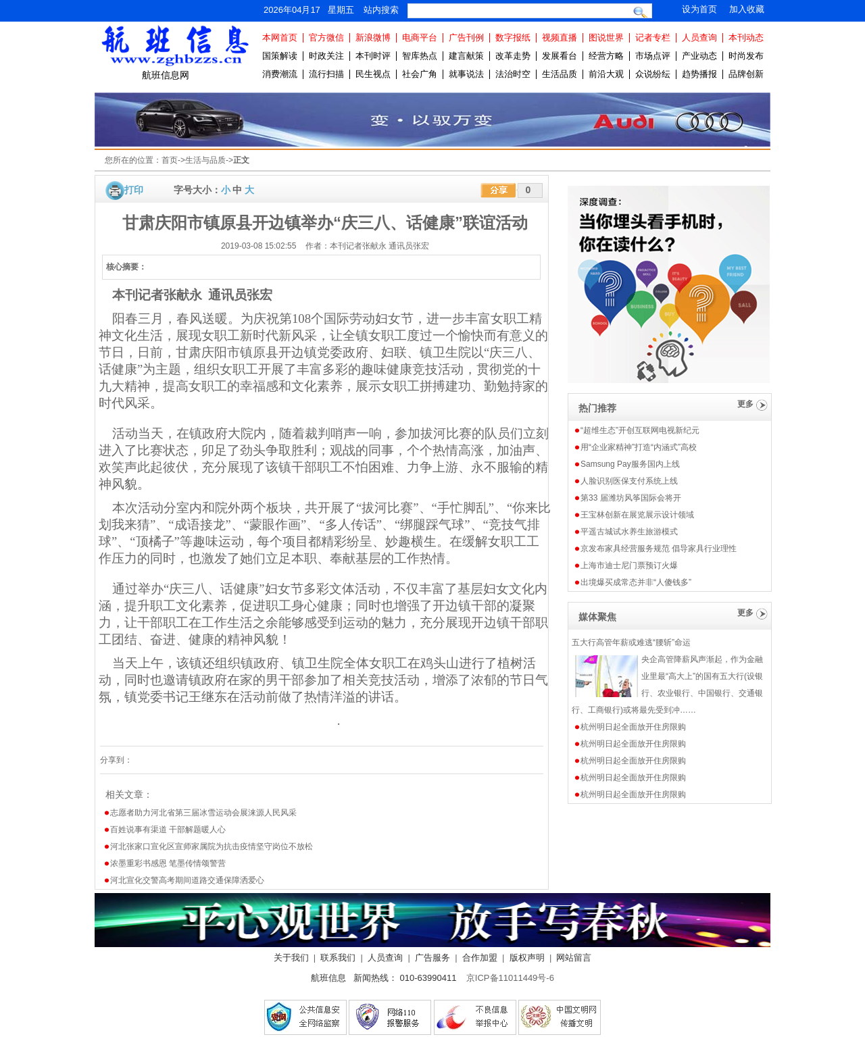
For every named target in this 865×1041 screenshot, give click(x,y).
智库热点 (419, 56)
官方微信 (326, 37)
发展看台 (559, 56)
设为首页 (699, 9)
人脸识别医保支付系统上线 (629, 481)
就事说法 (466, 74)
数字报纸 (512, 37)
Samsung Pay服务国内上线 (630, 464)
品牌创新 (746, 74)
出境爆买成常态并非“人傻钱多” (635, 582)
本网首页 (279, 37)
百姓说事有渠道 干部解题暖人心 (168, 829)
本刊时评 (373, 56)
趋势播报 (699, 74)
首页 (170, 160)
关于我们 (291, 958)
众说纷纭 (652, 74)
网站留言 (573, 958)
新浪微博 (373, 37)
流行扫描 (326, 74)
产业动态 (699, 56)
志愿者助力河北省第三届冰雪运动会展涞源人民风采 (203, 812)
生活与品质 (205, 160)
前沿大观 (606, 74)
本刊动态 (746, 37)
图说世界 (606, 37)
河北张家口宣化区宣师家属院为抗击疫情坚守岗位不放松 (211, 846)
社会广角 (419, 74)
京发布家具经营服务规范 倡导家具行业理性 (658, 548)
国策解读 (279, 56)
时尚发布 (746, 56)
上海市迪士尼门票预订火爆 (629, 565)
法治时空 (512, 74)
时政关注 (326, 56)
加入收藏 (746, 9)
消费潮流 (279, 74)
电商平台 (419, 37)
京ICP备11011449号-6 (510, 978)
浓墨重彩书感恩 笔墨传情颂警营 (168, 863)
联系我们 (337, 958)
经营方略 (606, 56)
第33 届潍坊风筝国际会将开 (630, 498)
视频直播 (559, 37)
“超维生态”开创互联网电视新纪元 (639, 430)
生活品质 (559, 74)
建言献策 (466, 56)
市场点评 (652, 56)
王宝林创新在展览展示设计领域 (637, 514)
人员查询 (699, 37)
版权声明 (527, 958)
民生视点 (373, 74)
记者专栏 (652, 37)
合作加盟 (479, 958)
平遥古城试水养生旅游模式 (629, 531)
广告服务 (432, 958)
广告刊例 (466, 37)
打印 (133, 189)
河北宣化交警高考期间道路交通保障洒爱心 (187, 880)
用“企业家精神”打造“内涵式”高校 (638, 447)
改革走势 (512, 56)
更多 (745, 404)
